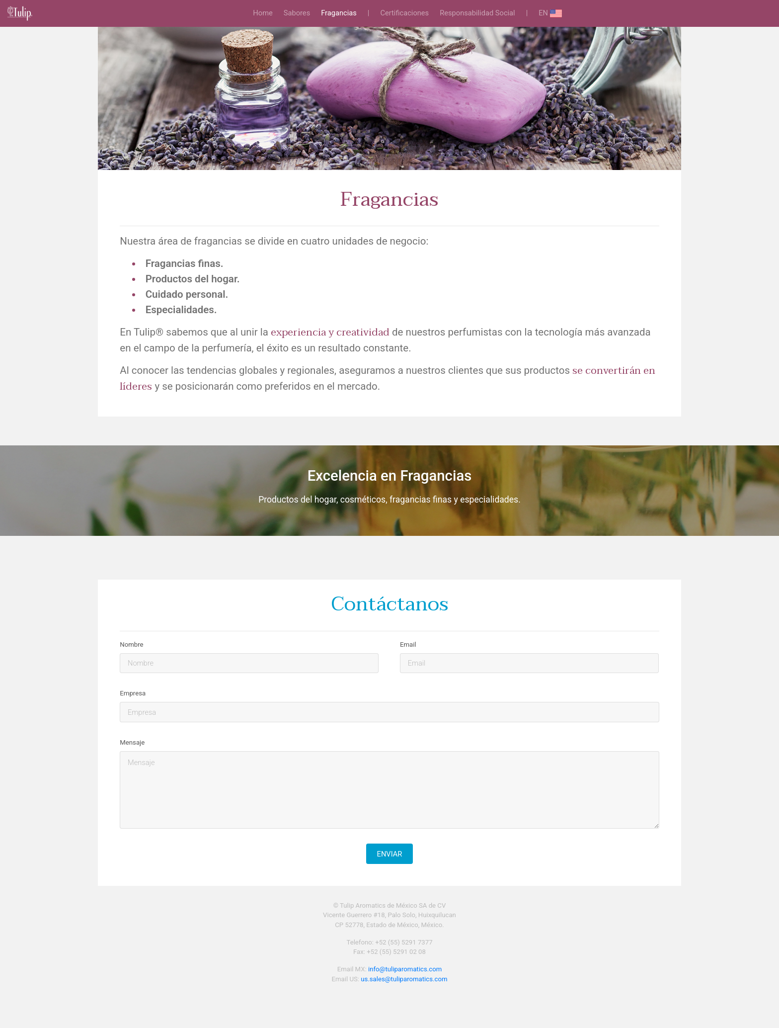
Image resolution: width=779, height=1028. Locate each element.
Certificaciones (404, 12)
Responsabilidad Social (477, 12)
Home (264, 12)
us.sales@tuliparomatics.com (404, 979)
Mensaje (132, 742)
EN (550, 13)
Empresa (133, 693)
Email (408, 644)
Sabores (297, 12)
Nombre (131, 644)
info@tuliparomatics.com (405, 969)
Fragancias (339, 12)
